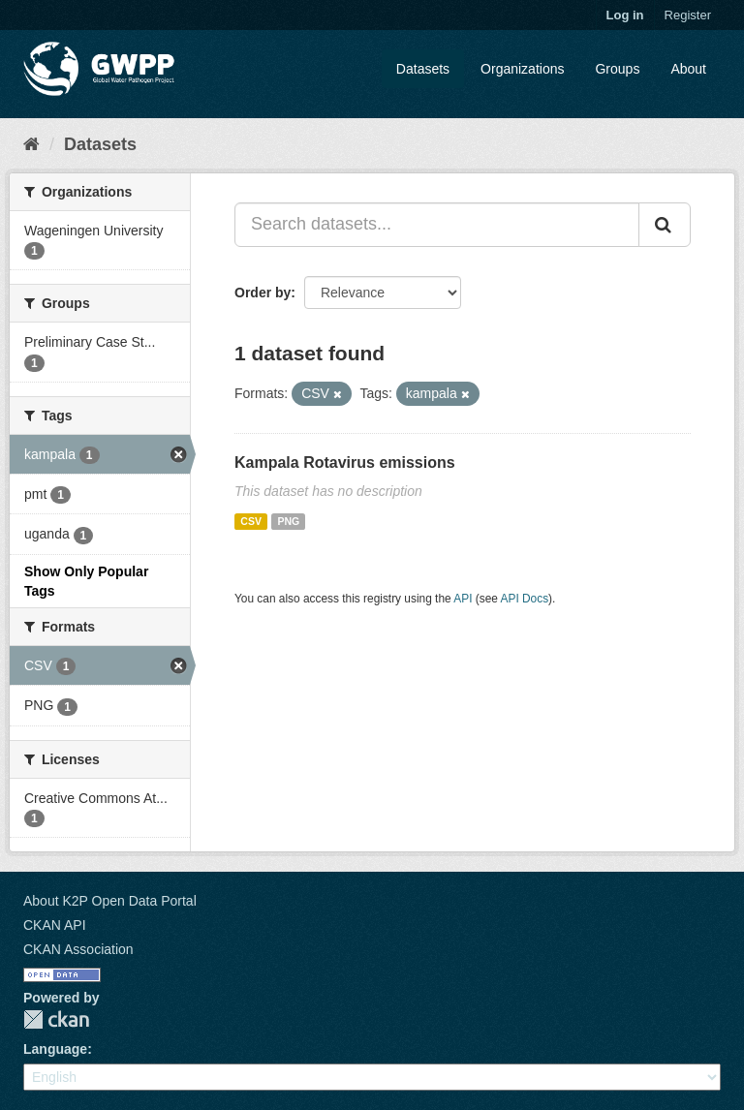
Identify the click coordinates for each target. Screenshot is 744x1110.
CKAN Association (78, 949)
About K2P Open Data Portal (110, 901)
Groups (617, 69)
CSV (251, 521)
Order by (262, 292)
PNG (288, 521)
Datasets (423, 69)
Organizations (522, 69)
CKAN (56, 1019)
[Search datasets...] (436, 224)
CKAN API (54, 925)
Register (688, 15)
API (462, 598)
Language (55, 1049)
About (688, 69)
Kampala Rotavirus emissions (344, 462)
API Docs (525, 598)
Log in (625, 15)
